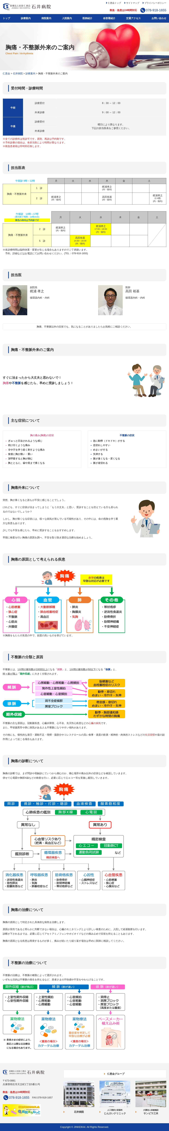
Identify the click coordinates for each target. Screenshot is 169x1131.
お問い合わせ (159, 18)
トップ (6, 18)
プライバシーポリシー (155, 3)
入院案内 (67, 18)
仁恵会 (6, 73)
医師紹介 (87, 18)
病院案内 (46, 18)
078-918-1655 (156, 10)
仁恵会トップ (114, 3)
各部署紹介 (109, 18)
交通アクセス (133, 18)
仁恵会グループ (115, 1073)
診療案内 (26, 18)
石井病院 (18, 73)
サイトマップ (132, 3)
